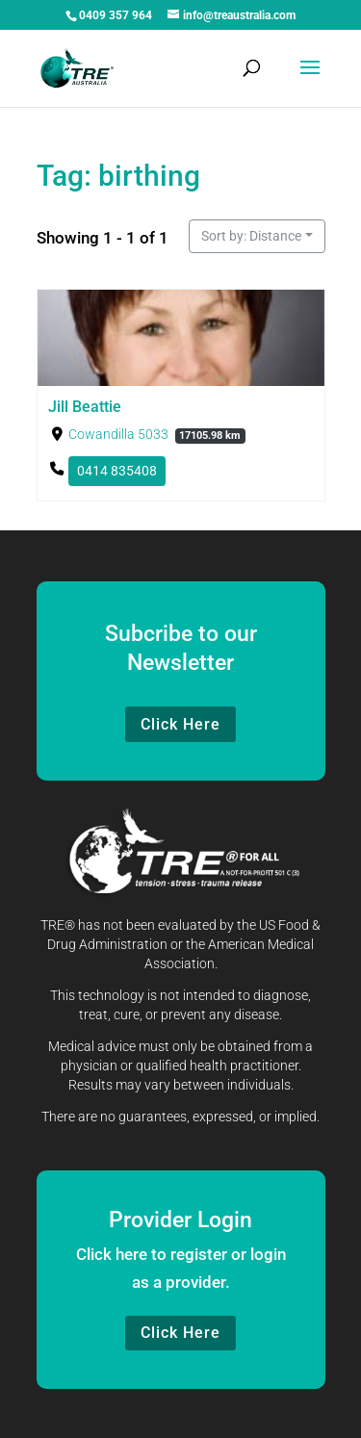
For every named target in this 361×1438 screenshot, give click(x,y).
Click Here (180, 724)
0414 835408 (116, 470)
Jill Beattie (84, 407)
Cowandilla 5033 (117, 434)
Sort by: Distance (251, 236)
